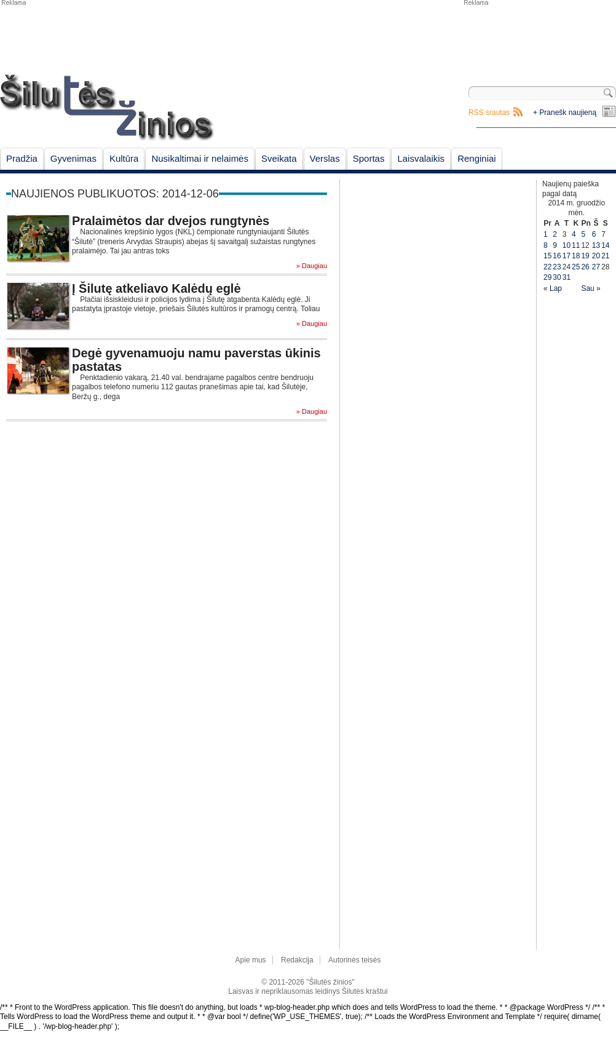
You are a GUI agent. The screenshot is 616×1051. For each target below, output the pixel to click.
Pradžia (22, 158)
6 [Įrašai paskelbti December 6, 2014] (594, 234)
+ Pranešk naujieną (564, 112)
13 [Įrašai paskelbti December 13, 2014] (596, 245)
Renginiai (476, 158)
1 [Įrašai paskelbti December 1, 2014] (545, 234)
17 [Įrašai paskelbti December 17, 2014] (567, 256)
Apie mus (250, 960)
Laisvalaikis (420, 158)
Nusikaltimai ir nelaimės (199, 158)
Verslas (325, 158)
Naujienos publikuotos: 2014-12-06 (115, 194)
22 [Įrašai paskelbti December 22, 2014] (547, 267)
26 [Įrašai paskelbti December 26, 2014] (585, 267)
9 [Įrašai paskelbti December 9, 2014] (555, 245)
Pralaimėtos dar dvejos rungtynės (170, 221)
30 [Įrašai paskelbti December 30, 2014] (557, 277)
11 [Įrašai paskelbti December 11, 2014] (576, 245)
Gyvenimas (73, 158)
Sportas (369, 158)
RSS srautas (489, 112)
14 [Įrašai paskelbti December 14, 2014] (605, 245)
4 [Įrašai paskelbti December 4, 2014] (574, 234)
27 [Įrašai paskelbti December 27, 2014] (596, 267)
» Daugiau (311, 266)
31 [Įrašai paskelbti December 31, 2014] (567, 277)
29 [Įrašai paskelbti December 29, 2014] (547, 277)
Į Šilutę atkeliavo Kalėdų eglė (156, 288)
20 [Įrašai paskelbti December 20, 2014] (596, 256)
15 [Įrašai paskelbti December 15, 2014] (547, 256)
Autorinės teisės (354, 960)
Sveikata (279, 158)
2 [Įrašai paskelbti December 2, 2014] (555, 234)
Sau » (590, 288)
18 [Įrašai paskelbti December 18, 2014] (576, 256)
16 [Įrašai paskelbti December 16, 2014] (557, 256)
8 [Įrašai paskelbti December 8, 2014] (545, 245)
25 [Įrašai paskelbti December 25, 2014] (576, 267)
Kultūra (124, 158)
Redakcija (297, 960)
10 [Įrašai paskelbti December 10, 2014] (567, 245)
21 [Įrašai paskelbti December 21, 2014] (605, 256)
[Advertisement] (539, 37)
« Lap (552, 288)
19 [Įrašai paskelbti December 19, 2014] (585, 256)
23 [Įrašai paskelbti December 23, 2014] (557, 267)
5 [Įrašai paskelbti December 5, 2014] (583, 234)
